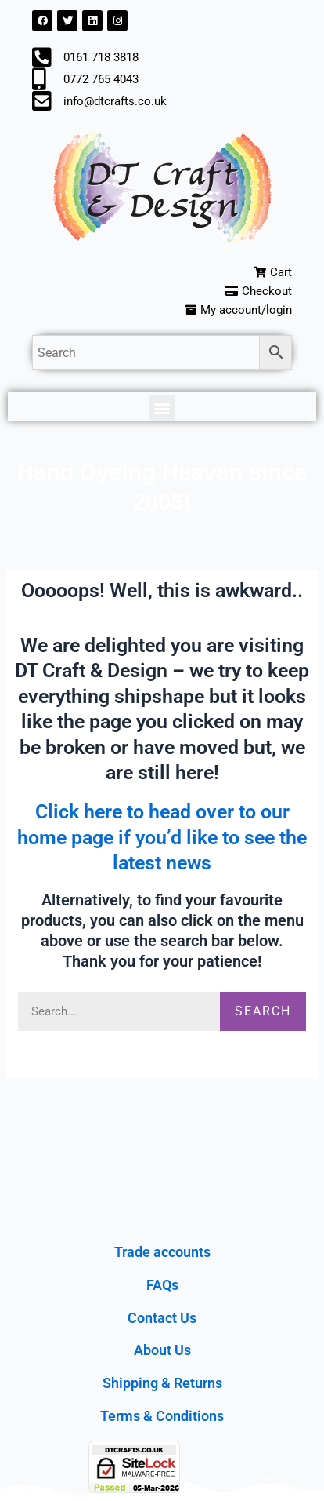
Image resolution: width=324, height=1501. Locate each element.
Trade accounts (162, 1252)
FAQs (162, 1285)
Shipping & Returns (162, 1383)
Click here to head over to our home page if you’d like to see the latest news (162, 837)
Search (263, 1011)
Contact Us (162, 1318)
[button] (162, 408)
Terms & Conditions (162, 1416)
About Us (162, 1350)
